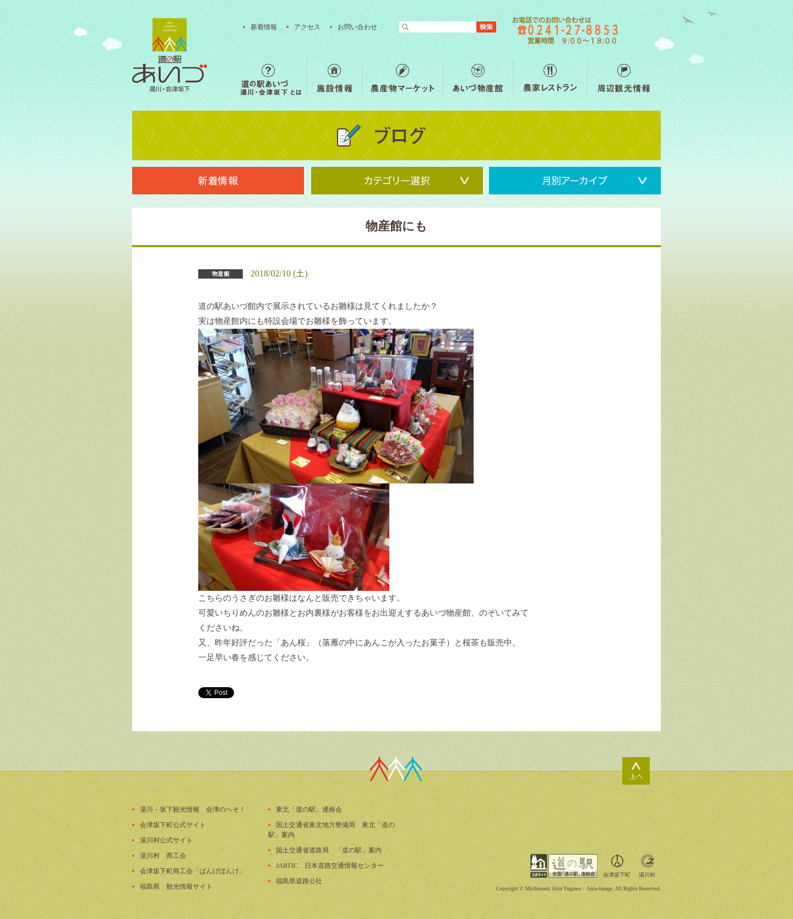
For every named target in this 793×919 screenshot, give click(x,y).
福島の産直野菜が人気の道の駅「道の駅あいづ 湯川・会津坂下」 (169, 55)
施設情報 (334, 77)
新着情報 (264, 27)
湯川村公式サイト (166, 840)
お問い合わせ (357, 27)
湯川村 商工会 (163, 856)
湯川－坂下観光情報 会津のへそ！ (193, 809)
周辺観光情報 (623, 77)
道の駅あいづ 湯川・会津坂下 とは (273, 77)
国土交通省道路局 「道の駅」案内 (329, 850)
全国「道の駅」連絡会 (564, 866)
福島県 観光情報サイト (176, 886)
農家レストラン (550, 77)
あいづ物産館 (478, 77)
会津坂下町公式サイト (173, 825)
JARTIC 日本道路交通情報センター (330, 865)
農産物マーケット (402, 77)
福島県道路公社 (299, 881)
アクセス (307, 27)
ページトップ (636, 771)
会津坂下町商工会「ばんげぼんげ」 (193, 871)
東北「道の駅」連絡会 (309, 809)
